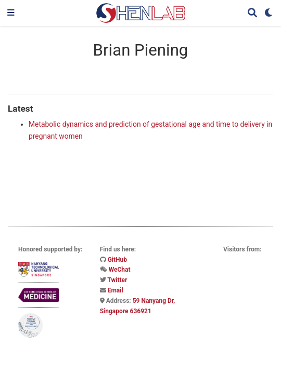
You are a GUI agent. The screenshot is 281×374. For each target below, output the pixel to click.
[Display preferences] (269, 13)
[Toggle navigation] (11, 13)
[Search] (252, 13)
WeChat (120, 269)
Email (115, 290)
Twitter (117, 280)
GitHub (117, 259)
